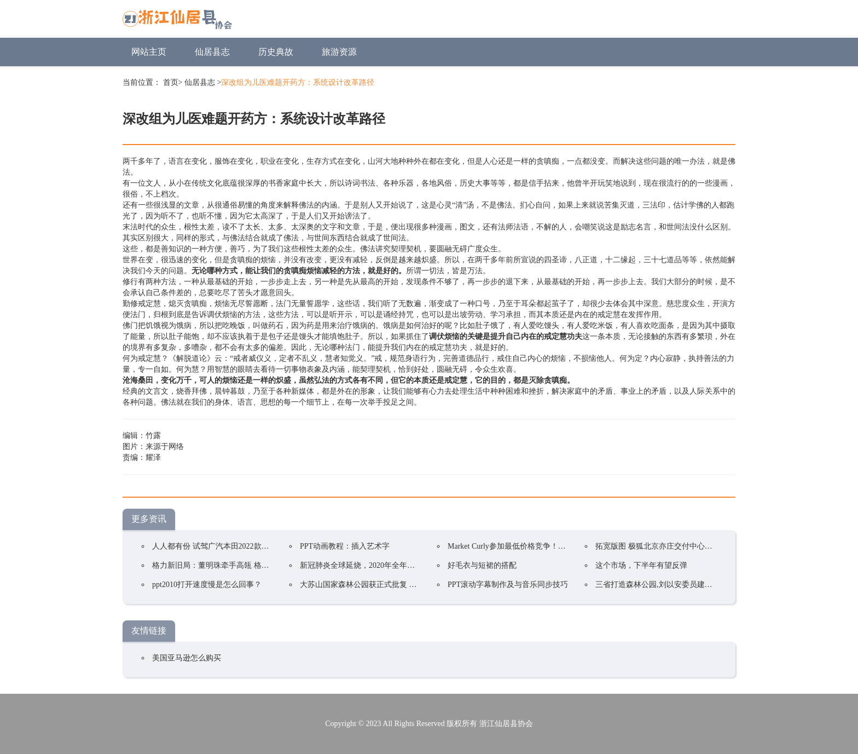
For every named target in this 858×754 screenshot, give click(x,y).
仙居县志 (212, 51)
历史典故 (275, 51)
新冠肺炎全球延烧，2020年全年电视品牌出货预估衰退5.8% (400, 565)
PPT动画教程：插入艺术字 (345, 546)
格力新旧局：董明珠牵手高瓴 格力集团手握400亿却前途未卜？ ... (262, 565)
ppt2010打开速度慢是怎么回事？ (207, 584)
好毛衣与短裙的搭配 (482, 565)
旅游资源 (339, 51)
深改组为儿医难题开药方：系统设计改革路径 (297, 82)
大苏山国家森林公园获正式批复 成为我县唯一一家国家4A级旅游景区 (417, 584)
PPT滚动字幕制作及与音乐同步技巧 (508, 584)
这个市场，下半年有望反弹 (641, 565)
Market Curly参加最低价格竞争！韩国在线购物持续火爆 (541, 546)
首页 (170, 82)
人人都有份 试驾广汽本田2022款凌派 (214, 546)
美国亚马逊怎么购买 (186, 658)
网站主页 (148, 51)
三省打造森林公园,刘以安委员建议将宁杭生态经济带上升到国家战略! (712, 584)
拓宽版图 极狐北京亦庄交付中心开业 (657, 546)
